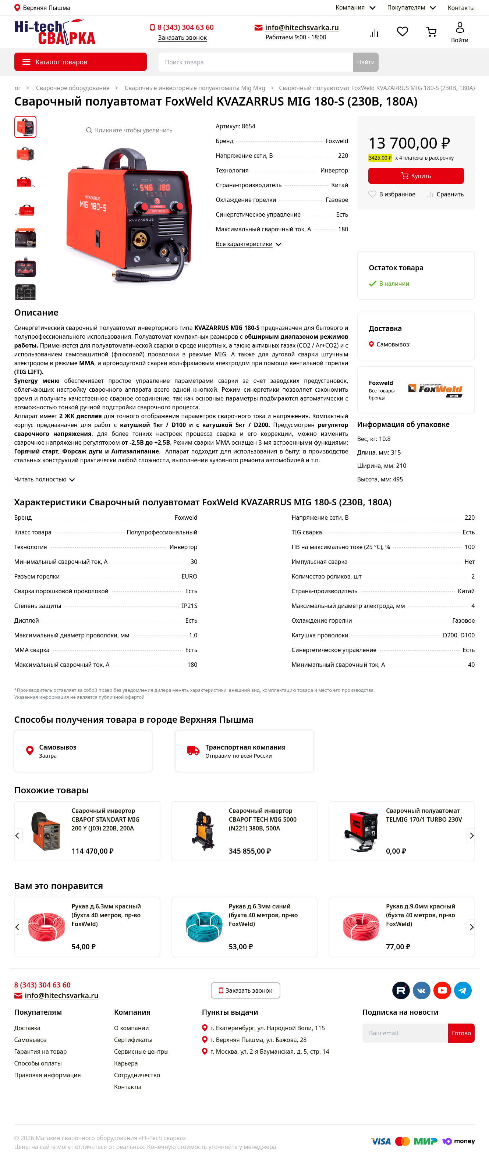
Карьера (126, 1063)
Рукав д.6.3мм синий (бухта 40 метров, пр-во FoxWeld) (263, 915)
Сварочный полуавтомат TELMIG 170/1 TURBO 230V (424, 815)
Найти (366, 62)
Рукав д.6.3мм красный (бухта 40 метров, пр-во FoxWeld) (106, 915)
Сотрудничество (137, 1075)
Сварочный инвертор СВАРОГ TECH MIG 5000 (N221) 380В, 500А (263, 819)
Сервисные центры (141, 1051)
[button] (18, 835)
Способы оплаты (38, 1063)
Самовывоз (30, 1040)
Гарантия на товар (40, 1051)
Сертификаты (133, 1040)
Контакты (461, 8)
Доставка (27, 1028)
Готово (461, 1033)
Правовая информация (47, 1075)
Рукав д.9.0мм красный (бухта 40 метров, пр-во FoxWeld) (421, 915)
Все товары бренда (382, 394)
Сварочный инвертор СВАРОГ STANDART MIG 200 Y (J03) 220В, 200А (105, 819)
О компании (131, 1028)
